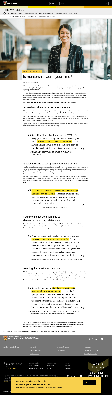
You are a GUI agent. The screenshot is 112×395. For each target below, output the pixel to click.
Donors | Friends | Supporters (62, 331)
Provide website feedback (11, 347)
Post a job (33, 347)
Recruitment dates (35, 350)
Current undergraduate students (21, 331)
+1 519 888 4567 (11, 368)
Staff (49, 331)
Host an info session (63, 347)
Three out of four (69, 93)
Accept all (89, 382)
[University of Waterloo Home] (11, 3)
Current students (8, 331)
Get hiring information (90, 354)
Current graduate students (36, 331)
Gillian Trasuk (52, 207)
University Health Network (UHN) (33, 176)
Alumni (53, 331)
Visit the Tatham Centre (91, 350)
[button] (94, 3)
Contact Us (87, 347)
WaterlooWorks (34, 354)
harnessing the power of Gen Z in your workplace (57, 326)
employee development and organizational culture (54, 276)
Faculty (45, 331)
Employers (72, 331)
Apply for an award (62, 350)
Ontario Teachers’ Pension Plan (34, 116)
